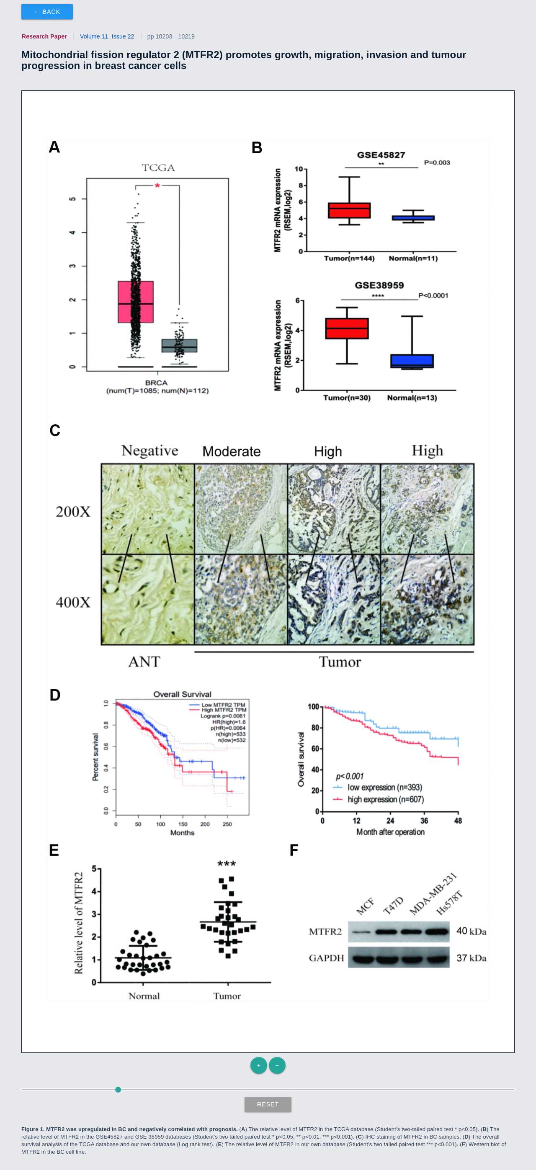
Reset (268, 1104)
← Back (47, 11)
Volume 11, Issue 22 (107, 36)
